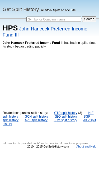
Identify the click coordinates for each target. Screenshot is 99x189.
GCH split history (36, 116)
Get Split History (21, 9)
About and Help (86, 146)
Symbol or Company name (46, 19)
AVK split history (36, 120)
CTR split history (65, 113)
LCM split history (65, 120)
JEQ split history (66, 116)
